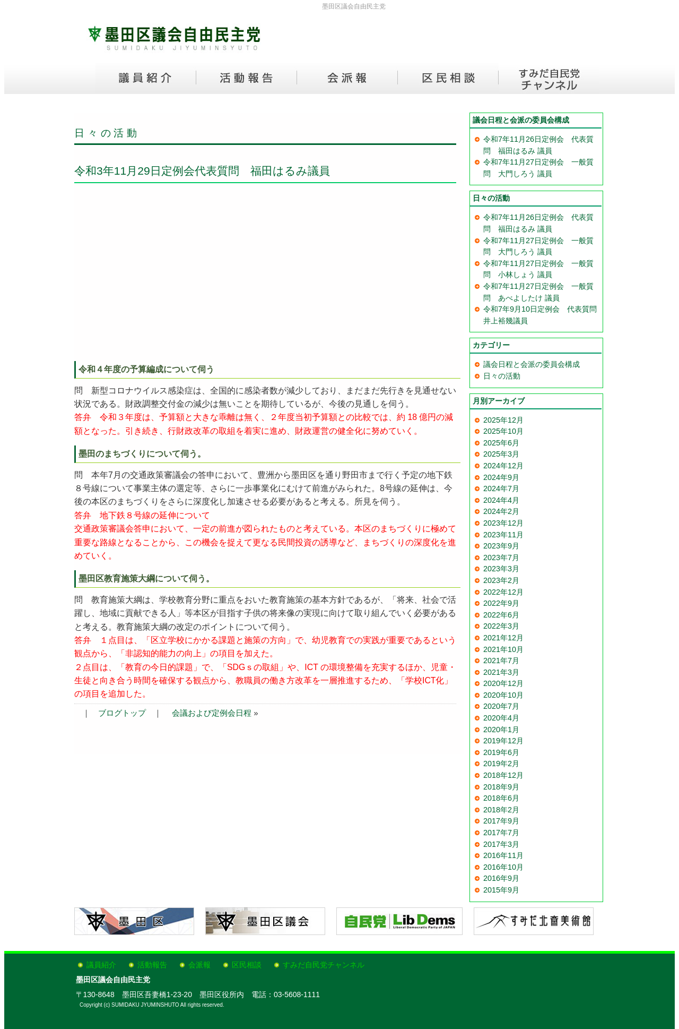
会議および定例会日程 (211, 712)
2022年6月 (501, 615)
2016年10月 (503, 867)
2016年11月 (503, 855)
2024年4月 (501, 500)
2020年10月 (503, 695)
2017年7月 (501, 832)
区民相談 (247, 965)
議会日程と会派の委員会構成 (531, 364)
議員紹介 (101, 965)
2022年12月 (503, 592)
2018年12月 (503, 775)
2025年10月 (503, 431)
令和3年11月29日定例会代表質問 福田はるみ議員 (202, 171)
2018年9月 (501, 787)
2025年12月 (503, 420)
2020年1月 (501, 729)
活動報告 (152, 965)
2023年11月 (503, 534)
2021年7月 (501, 660)
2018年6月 (501, 798)
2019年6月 (501, 752)
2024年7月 (501, 488)
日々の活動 (107, 133)
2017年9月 (501, 821)
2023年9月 (501, 546)
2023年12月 (503, 523)
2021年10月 (503, 649)
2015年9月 (501, 890)
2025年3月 (501, 454)
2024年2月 (501, 511)
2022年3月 (501, 626)
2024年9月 (501, 477)
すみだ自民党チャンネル (323, 965)
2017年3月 (501, 844)
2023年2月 (501, 580)
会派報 (199, 965)
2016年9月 (501, 878)
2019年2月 (501, 763)
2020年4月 (501, 718)
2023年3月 (501, 568)
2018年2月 (501, 809)
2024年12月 (503, 465)
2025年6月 (501, 443)
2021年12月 (503, 637)
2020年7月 (501, 706)
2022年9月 (501, 603)
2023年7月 (501, 557)
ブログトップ (122, 712)
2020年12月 (503, 683)
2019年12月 (503, 740)
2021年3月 (501, 672)
